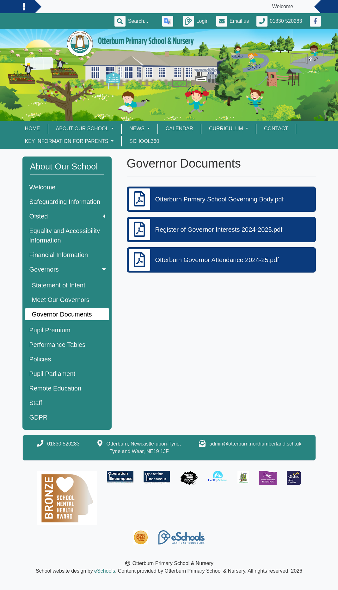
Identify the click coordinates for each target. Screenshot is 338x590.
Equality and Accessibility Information (64, 235)
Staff (35, 402)
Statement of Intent (58, 285)
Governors (68, 269)
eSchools (104, 571)
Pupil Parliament (52, 373)
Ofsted (67, 216)
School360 (144, 141)
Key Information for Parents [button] (67, 141)
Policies (40, 359)
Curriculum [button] (226, 128)
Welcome (42, 187)
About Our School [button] (83, 128)
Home (32, 128)
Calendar (179, 128)
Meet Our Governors (60, 299)
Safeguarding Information (65, 201)
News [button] (137, 128)
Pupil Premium (50, 330)
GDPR (38, 417)
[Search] (141, 21)
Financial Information (58, 254)
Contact (276, 128)
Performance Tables (57, 344)
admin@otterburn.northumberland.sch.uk (255, 443)
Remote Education (55, 388)
